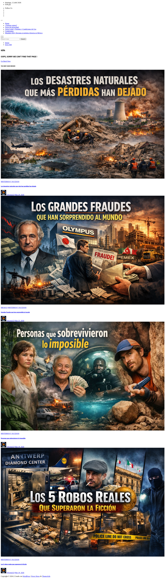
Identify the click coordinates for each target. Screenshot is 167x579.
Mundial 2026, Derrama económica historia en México (23, 33)
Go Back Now (6, 61)
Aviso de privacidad (12, 27)
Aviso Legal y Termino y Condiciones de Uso (20, 29)
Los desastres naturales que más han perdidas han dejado (18, 186)
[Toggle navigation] (2, 20)
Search (23, 39)
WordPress (26, 576)
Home (7, 23)
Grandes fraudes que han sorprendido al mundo (15, 312)
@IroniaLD (10, 195)
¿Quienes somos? (11, 25)
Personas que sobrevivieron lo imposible (13, 438)
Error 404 (8, 45)
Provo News (35, 576)
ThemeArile (46, 576)
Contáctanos (9, 31)
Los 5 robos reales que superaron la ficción (14, 564)
